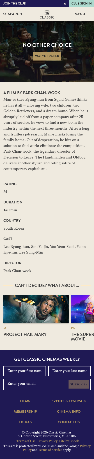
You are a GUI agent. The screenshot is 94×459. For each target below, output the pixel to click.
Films (25, 401)
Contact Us (69, 422)
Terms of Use (25, 441)
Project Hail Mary (25, 334)
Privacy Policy (47, 441)
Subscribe (78, 384)
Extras (25, 422)
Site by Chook (69, 441)
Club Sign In (81, 3)
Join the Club (14, 3)
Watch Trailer (47, 56)
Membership (25, 411)
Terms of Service (50, 450)
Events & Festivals (68, 401)
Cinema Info (69, 411)
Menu (83, 14)
